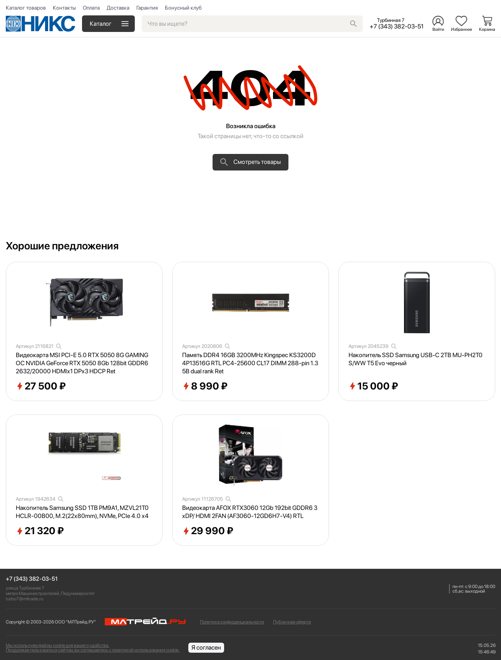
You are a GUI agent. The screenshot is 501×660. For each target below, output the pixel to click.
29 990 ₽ (207, 531)
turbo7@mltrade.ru (24, 599)
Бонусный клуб (183, 8)
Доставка (118, 8)
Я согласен (206, 647)
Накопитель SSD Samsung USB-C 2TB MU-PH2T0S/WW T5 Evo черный (416, 359)
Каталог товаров (26, 8)
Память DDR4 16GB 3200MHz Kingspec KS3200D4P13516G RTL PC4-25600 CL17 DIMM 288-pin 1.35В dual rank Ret (250, 363)
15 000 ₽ (373, 386)
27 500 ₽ (41, 386)
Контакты (64, 8)
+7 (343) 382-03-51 (32, 579)
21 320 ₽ (40, 531)
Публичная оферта (292, 622)
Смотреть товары (250, 162)
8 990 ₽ (205, 386)
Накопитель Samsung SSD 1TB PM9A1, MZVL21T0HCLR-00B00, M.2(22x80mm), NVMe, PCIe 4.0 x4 (82, 512)
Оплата (91, 8)
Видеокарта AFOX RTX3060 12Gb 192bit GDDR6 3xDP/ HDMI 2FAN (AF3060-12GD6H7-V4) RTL (249, 512)
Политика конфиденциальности (232, 622)
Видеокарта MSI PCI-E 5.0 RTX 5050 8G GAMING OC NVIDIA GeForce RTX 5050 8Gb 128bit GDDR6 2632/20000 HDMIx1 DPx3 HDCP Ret (82, 363)
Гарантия (147, 8)
